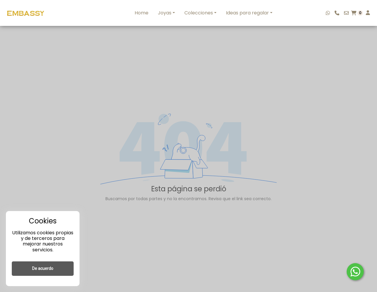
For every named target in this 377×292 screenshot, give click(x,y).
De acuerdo (42, 268)
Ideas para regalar (247, 12)
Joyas (164, 12)
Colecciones (198, 12)
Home (141, 12)
